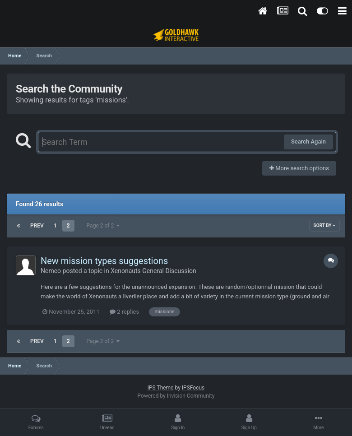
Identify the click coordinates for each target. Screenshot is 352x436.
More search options (299, 168)
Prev (37, 226)
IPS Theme (161, 388)
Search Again (308, 141)
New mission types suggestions (104, 260)
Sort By (324, 225)
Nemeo (51, 270)
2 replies (124, 311)
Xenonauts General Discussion (153, 270)
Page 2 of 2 (103, 226)
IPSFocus (193, 388)
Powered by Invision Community (176, 396)
